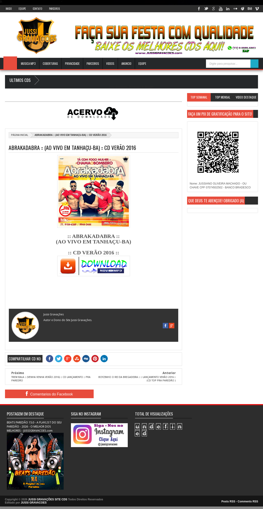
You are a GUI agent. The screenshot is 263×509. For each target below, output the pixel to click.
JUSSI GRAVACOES (34, 502)
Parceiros (54, 8)
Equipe (22, 8)
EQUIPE (142, 63)
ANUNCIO (126, 63)
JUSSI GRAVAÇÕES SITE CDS (47, 499)
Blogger (149, 86)
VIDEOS (110, 63)
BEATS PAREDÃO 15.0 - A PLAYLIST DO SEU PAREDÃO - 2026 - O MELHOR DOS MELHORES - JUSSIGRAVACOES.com (34, 426)
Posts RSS (228, 501)
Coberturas (50, 63)
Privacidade (72, 63)
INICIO (9, 8)
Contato (37, 8)
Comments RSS (248, 501)
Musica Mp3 (28, 63)
